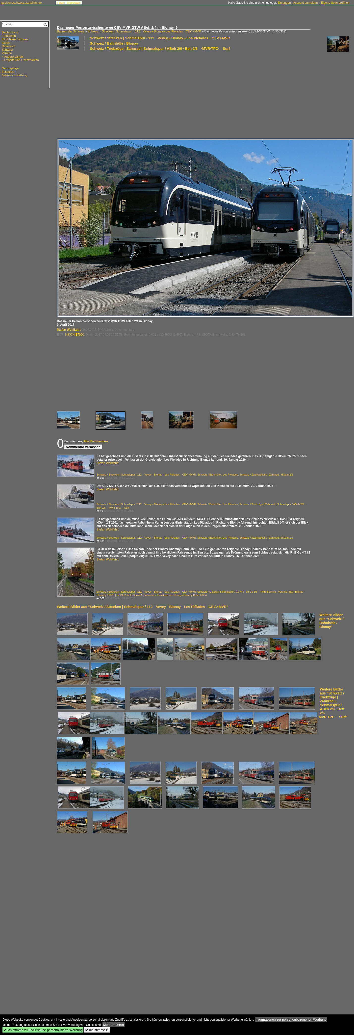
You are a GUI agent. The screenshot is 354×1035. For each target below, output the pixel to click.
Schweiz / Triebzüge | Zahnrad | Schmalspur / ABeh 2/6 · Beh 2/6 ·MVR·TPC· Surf (160, 49)
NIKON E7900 (74, 334)
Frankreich (9, 36)
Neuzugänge (10, 68)
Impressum (74, 2)
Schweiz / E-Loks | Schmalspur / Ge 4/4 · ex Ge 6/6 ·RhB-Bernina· (237, 591)
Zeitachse (8, 72)
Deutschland (10, 32)
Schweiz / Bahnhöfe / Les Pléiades (217, 474)
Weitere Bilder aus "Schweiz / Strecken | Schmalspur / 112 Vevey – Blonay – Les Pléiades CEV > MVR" (142, 607)
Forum (61, 2)
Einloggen (284, 2)
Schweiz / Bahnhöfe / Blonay (114, 43)
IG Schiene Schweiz (15, 39)
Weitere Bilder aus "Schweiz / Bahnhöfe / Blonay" (331, 621)
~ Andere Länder (13, 56)
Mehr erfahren (113, 1025)
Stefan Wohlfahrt (69, 329)
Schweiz (93, 31)
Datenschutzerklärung (14, 75)
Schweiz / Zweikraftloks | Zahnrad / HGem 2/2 (266, 474)
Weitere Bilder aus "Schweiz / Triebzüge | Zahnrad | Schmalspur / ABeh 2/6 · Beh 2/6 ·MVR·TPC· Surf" (333, 703)
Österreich (8, 46)
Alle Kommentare (95, 441)
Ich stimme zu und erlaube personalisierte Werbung (43, 1030)
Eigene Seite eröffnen (335, 2)
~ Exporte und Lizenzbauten (20, 60)
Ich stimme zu (97, 1030)
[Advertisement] (153, 94)
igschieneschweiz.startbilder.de (21, 2)
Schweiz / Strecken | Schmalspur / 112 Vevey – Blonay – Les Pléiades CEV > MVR (160, 38)
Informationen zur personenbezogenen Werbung (291, 1019)
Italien (6, 43)
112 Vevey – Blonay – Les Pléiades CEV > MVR (168, 31)
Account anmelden (305, 2)
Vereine (7, 53)
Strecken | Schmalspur (117, 31)
